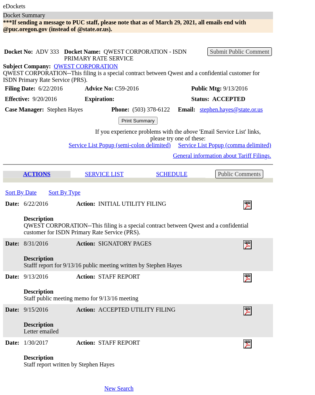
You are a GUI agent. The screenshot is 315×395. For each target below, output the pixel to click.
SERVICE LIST (104, 174)
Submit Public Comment (239, 51)
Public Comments (239, 174)
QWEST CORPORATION (86, 66)
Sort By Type (65, 192)
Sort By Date (21, 192)
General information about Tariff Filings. (222, 155)
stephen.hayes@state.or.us (231, 109)
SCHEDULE (172, 174)
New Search (119, 388)
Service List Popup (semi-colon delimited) (120, 145)
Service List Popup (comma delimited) (224, 145)
